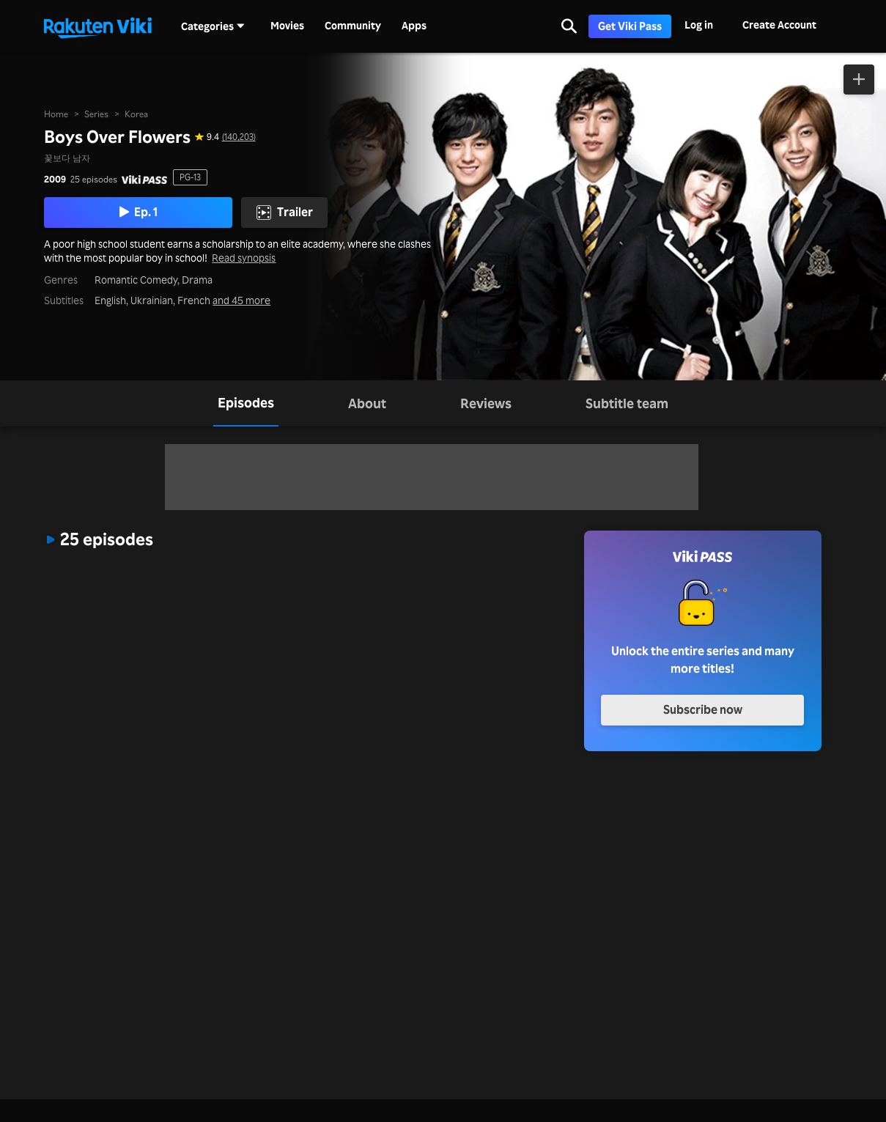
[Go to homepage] (97, 26)
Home (56, 113)
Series (96, 113)
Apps (414, 26)
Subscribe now (702, 709)
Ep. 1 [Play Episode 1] (138, 211)
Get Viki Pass (630, 26)
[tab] (245, 403)
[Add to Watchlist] (858, 79)
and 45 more (241, 300)
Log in (698, 24)
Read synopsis (244, 258)
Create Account (779, 24)
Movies (287, 26)
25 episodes (93, 179)
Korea (136, 113)
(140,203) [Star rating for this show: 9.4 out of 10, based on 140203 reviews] (239, 137)
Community (353, 26)
